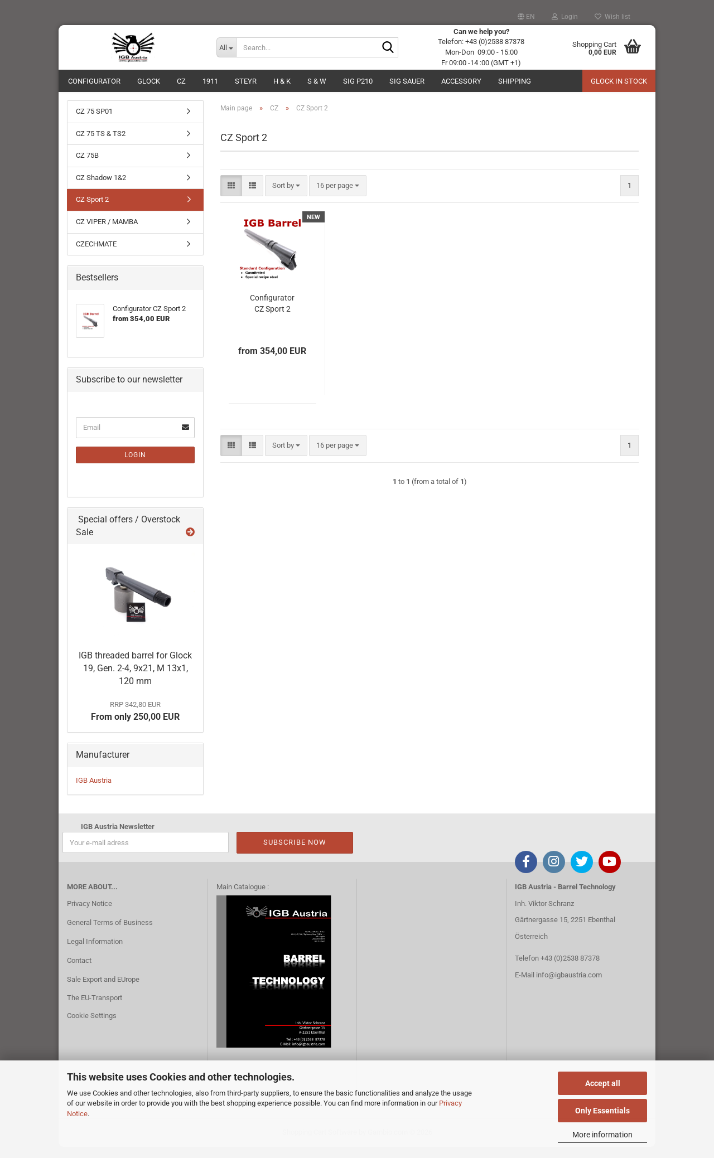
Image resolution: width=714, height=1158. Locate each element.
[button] (526, 16)
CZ (181, 81)
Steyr (246, 81)
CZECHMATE (96, 254)
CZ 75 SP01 (94, 122)
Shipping (514, 81)
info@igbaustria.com (569, 986)
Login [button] (565, 17)
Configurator (94, 81)
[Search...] (226, 47)
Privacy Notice (89, 914)
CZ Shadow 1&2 (101, 189)
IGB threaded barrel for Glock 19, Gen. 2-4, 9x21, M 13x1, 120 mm (135, 679)
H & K (282, 81)
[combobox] (286, 196)
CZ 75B (87, 166)
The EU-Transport (94, 1009)
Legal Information (95, 952)
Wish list (612, 17)
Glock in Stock (619, 81)
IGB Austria (94, 791)
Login (135, 466)
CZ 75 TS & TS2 (101, 144)
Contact (79, 971)
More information (602, 1134)
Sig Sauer (406, 81)
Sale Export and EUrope (103, 990)
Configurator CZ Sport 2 (272, 314)
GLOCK (148, 81)
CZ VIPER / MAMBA (107, 233)
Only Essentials (602, 1110)
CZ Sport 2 (92, 210)
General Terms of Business (110, 933)
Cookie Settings (92, 1027)
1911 (210, 81)
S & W (316, 81)
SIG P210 (358, 81)
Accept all (602, 1083)
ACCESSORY (461, 81)
